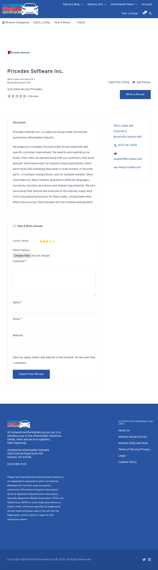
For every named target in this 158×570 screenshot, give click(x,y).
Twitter (144, 559)
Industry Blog (71, 4)
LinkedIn (149, 559)
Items (144, 12)
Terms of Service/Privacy (134, 449)
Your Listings (130, 13)
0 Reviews (33, 96)
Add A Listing (41, 22)
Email (17, 319)
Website (18, 335)
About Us (124, 430)
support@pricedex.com (128, 159)
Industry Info (95, 4)
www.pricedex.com (129, 167)
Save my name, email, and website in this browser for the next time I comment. (54, 360)
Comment (20, 261)
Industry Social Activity (132, 437)
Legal (121, 456)
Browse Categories (17, 22)
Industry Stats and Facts (133, 443)
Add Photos (142, 82)
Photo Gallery (21, 250)
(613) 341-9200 (127, 145)
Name (17, 302)
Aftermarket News (122, 4)
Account (147, 4)
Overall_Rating (20, 241)
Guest (81, 22)
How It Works (62, 22)
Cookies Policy (127, 462)
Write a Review (135, 94)
